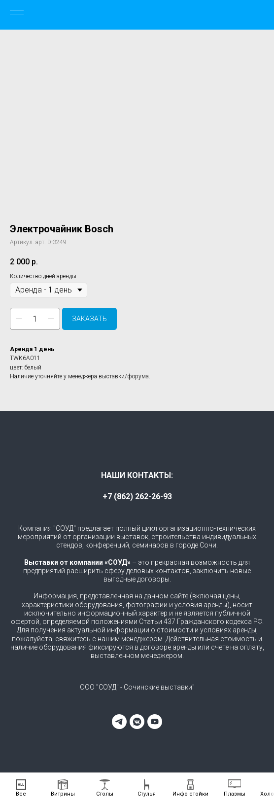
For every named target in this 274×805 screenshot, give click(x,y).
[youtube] (154, 721)
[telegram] (119, 721)
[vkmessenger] (137, 721)
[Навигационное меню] (17, 15)
